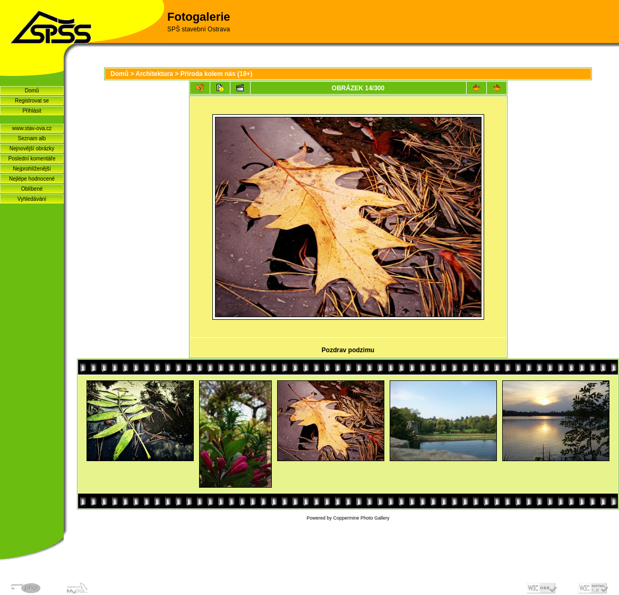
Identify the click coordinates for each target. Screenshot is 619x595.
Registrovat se (32, 101)
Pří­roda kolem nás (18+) (216, 74)
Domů (32, 91)
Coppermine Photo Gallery (361, 518)
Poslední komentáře (32, 159)
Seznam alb (32, 138)
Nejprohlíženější (32, 169)
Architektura (154, 74)
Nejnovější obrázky (32, 148)
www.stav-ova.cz (31, 128)
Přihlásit (31, 111)
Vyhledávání (32, 199)
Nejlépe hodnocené (32, 179)
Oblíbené (32, 189)
